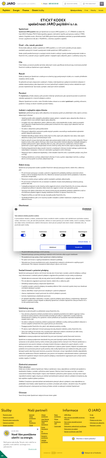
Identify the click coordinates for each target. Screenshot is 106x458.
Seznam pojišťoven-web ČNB (73, 432)
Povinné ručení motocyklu (11, 420)
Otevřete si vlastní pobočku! (84, 438)
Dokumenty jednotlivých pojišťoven (75, 426)
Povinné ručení (7, 415)
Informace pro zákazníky (97, 423)
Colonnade (57, 426)
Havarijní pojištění (8, 418)
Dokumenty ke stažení (71, 429)
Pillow (56, 419)
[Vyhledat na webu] (102, 4)
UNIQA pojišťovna (44, 441)
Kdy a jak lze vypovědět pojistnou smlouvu (74, 418)
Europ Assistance (44, 428)
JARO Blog (67, 415)
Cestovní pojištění (8, 423)
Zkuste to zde (32, 449)
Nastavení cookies (95, 426)
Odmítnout (52, 247)
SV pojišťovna (44, 433)
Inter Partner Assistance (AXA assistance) (45, 422)
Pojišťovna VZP (57, 423)
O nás (86, 10)
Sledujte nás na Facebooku (91, 453)
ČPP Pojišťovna (32, 422)
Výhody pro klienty (76, 10)
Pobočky (93, 10)
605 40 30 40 (53, 4)
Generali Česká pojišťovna (32, 417)
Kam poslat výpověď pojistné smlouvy (73, 423)
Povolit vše (78, 247)
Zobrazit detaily (83, 241)
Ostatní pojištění (8, 426)
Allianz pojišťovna (44, 416)
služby (38, 10)
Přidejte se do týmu (96, 420)
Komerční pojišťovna (44, 437)
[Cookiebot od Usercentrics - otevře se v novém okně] (83, 209)
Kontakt (101, 10)
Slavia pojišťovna (57, 416)
